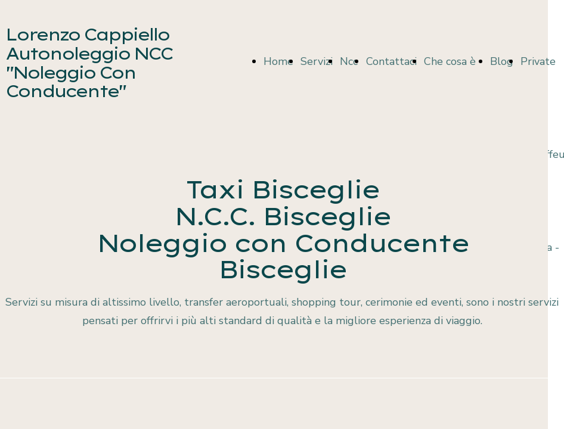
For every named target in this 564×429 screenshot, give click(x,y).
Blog (501, 61)
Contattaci (391, 61)
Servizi (316, 61)
